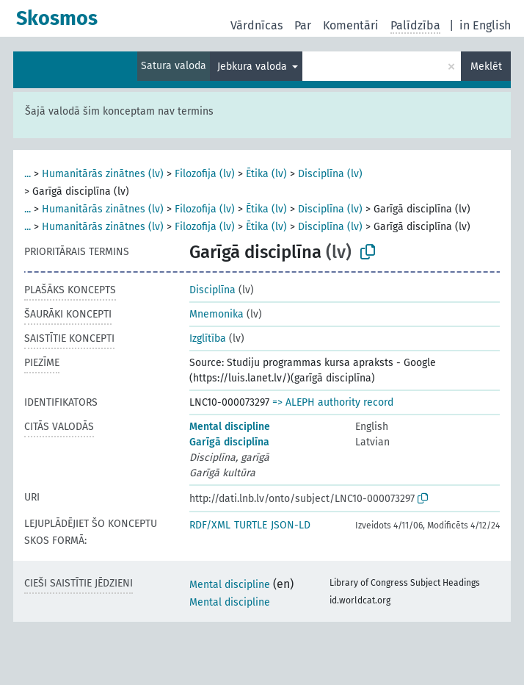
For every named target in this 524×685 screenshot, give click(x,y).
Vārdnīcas (256, 25)
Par (302, 25)
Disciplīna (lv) (330, 174)
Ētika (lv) (266, 174)
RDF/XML (209, 525)
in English (485, 25)
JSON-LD (290, 525)
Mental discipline (229, 426)
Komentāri (351, 25)
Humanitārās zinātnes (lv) (103, 174)
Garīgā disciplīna (229, 442)
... (27, 174)
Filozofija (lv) (205, 174)
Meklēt (486, 66)
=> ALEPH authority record (332, 402)
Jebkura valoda (253, 66)
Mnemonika (216, 314)
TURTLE (250, 525)
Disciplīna (212, 290)
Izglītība (207, 338)
